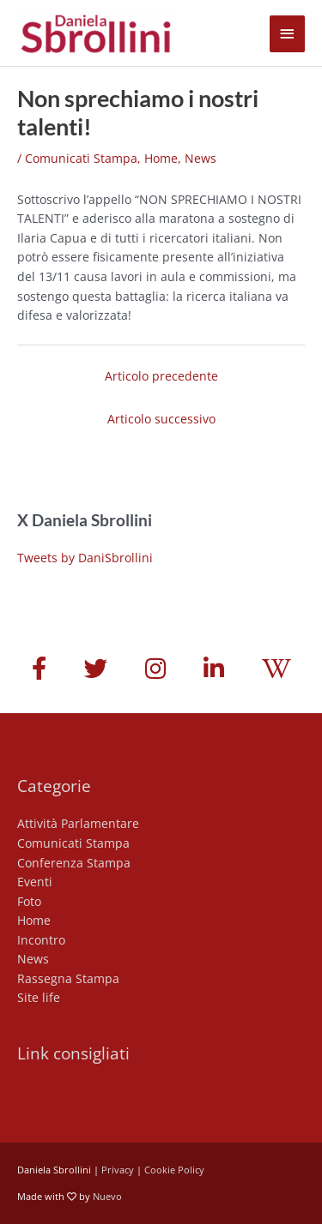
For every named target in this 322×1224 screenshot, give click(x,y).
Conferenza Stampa (74, 863)
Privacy (117, 1169)
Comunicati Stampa (81, 158)
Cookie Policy (174, 1169)
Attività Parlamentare (78, 823)
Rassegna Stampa (68, 978)
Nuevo (107, 1196)
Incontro (41, 940)
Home (161, 158)
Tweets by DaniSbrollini (85, 557)
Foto (29, 901)
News (200, 158)
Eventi (34, 881)
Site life (38, 997)
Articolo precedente (161, 376)
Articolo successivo (161, 419)
